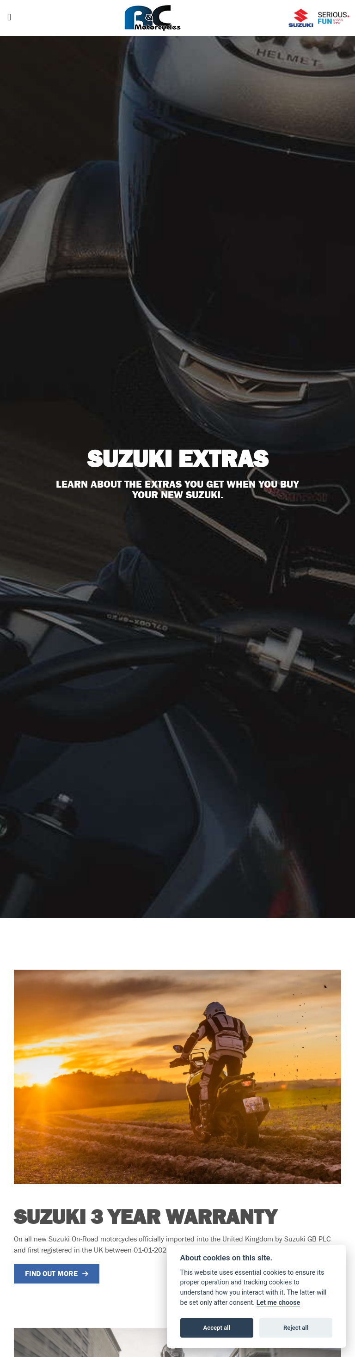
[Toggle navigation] (9, 18)
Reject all (295, 1327)
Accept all (216, 1327)
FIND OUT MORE (51, 1273)
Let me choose (278, 1303)
